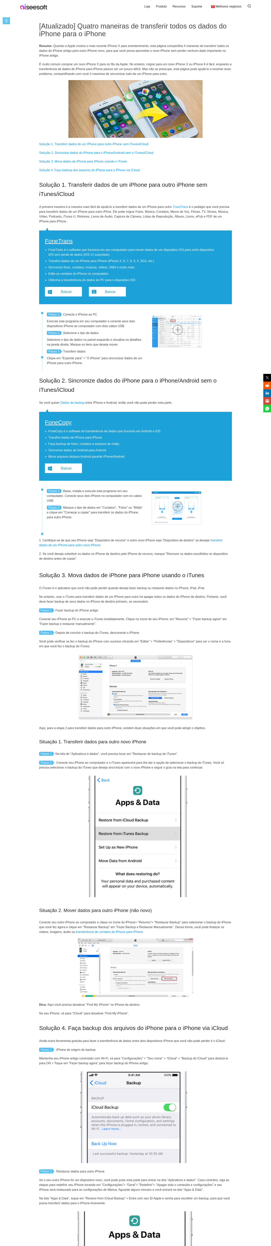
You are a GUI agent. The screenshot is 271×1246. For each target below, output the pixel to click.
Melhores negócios (229, 6)
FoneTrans (180, 207)
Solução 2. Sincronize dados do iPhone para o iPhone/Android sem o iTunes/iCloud (96, 152)
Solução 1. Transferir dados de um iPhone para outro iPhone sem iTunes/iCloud (93, 144)
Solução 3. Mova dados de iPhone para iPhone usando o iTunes (83, 161)
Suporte (196, 6)
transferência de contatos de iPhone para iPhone (109, 932)
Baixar (66, 292)
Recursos (179, 6)
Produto (161, 6)
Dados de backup (72, 402)
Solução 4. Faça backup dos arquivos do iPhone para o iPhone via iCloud (89, 170)
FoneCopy (58, 422)
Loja (147, 6)
